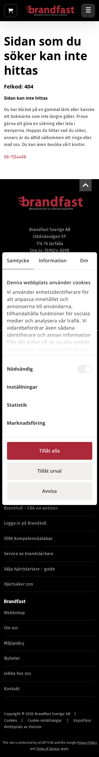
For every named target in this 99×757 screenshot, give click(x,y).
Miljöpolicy (14, 643)
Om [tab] (84, 260)
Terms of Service (48, 749)
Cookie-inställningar (45, 720)
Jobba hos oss (17, 673)
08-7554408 (15, 157)
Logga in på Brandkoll (25, 523)
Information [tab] (53, 260)
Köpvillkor (82, 720)
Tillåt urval (49, 471)
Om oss (11, 627)
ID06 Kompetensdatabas (28, 538)
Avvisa (49, 491)
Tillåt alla (49, 451)
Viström (35, 727)
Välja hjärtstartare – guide (29, 569)
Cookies (10, 720)
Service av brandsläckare (28, 553)
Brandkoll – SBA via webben (31, 508)
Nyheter (12, 658)
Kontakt (12, 688)
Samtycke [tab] (18, 260)
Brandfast (15, 601)
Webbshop (14, 612)
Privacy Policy (87, 743)
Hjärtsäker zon (18, 584)
